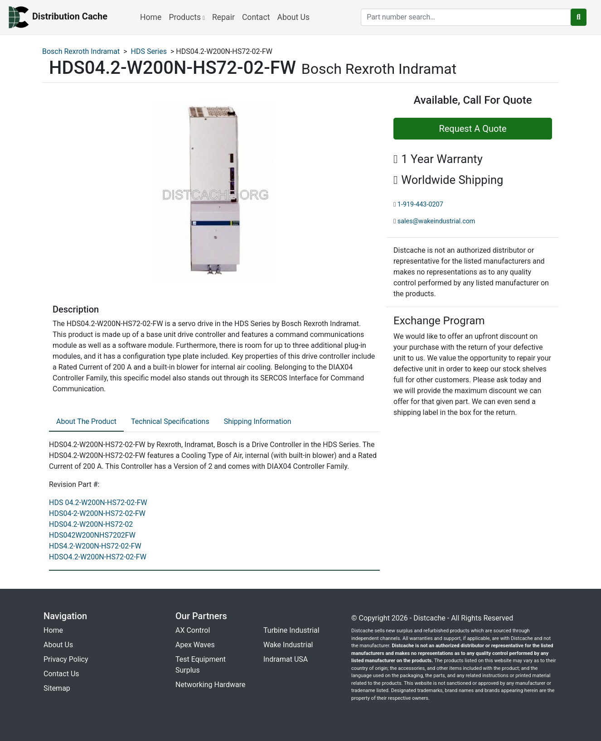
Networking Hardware (210, 684)
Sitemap (57, 688)
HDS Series (149, 51)
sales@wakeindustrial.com (436, 221)
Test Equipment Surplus (200, 664)
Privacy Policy (66, 659)
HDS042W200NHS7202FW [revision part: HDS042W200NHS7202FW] (92, 535)
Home (150, 17)
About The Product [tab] (86, 421)
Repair (223, 17)
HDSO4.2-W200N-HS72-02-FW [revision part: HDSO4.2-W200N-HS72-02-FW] (97, 557)
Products (187, 17)
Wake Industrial (288, 644)
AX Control (192, 630)
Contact (256, 17)
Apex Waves (195, 644)
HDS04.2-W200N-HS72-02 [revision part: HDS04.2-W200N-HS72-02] (91, 524)
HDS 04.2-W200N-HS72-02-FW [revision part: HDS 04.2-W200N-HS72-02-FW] (98, 502)
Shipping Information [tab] (257, 421)
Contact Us (61, 673)
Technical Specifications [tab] (170, 421)
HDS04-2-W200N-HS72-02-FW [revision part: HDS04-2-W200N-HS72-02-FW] (97, 513)
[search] (466, 17)
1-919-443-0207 (420, 204)
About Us (293, 17)
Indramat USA (285, 659)
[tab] (86, 422)
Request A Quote (472, 128)
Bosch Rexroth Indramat (81, 51)
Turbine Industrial (291, 630)
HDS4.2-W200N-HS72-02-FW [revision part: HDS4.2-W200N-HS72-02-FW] (95, 546)
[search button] (578, 17)
